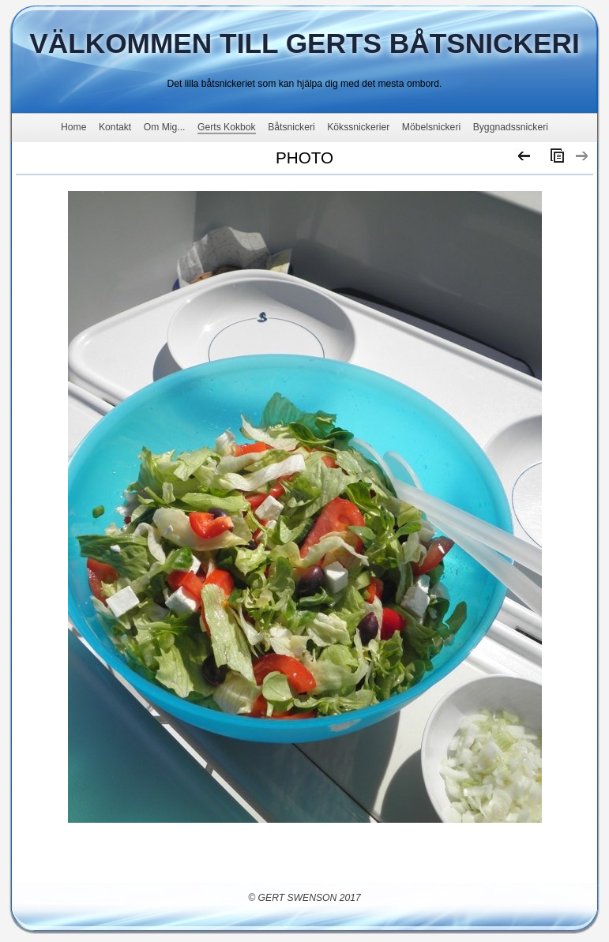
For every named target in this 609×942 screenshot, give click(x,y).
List (554, 159)
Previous (525, 159)
